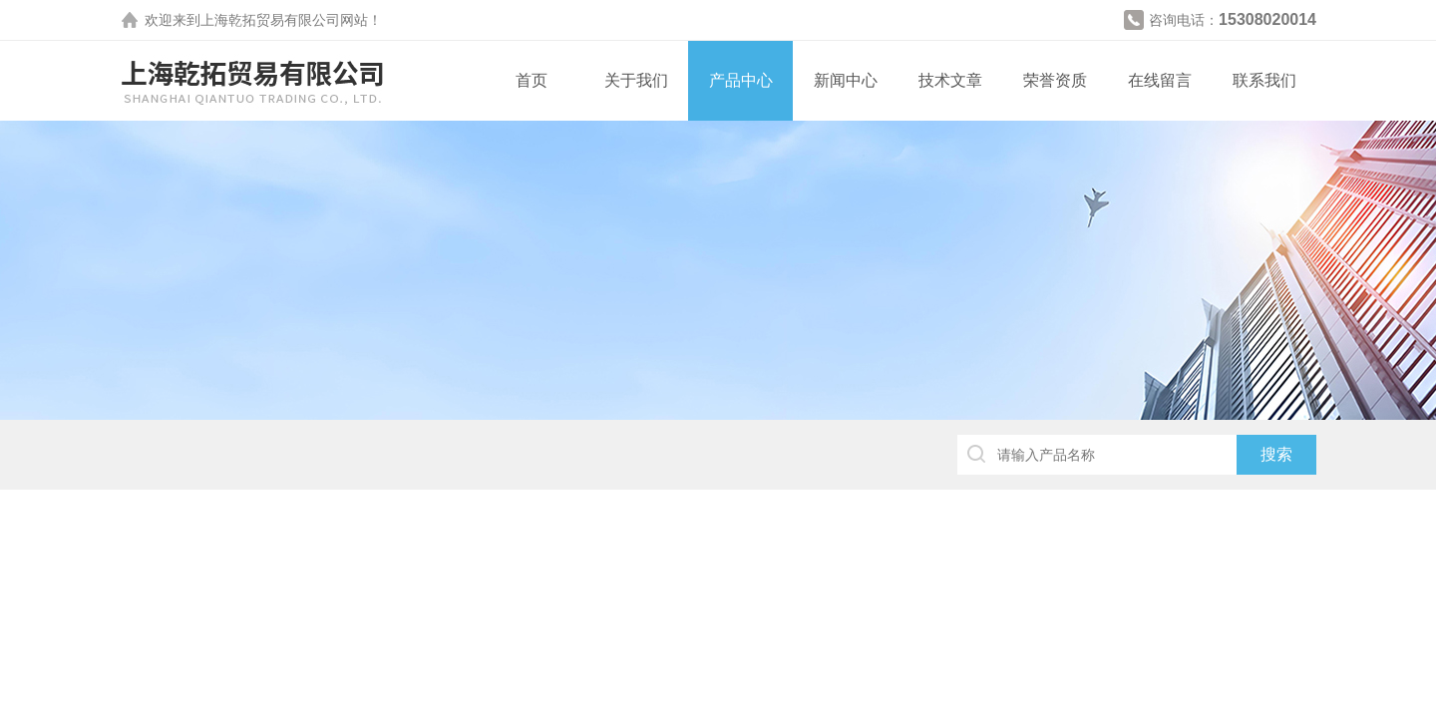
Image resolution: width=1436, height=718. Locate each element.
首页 (531, 80)
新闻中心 (846, 80)
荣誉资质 (1055, 80)
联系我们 (1264, 80)
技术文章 (950, 80)
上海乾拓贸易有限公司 (270, 20)
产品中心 (741, 80)
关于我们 (636, 80)
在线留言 (1160, 80)
